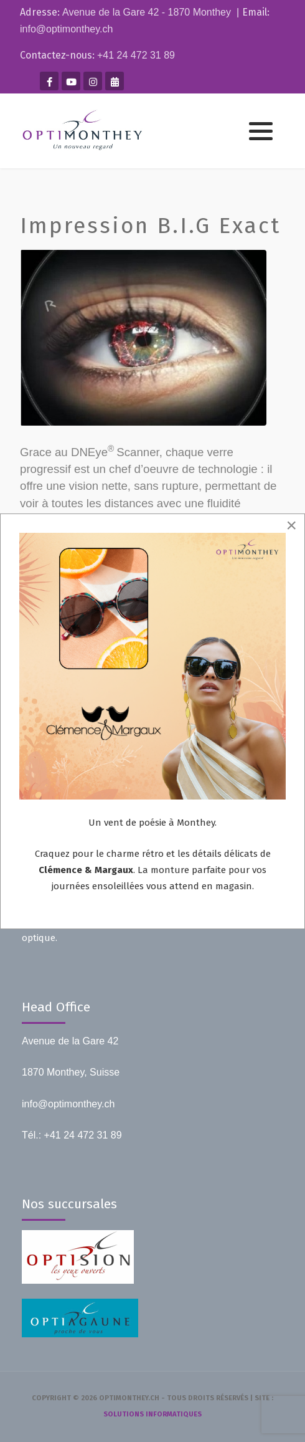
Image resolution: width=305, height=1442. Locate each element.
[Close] (291, 525)
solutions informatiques (152, 1414)
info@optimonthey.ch (66, 29)
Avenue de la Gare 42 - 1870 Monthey (146, 12)
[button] (261, 131)
